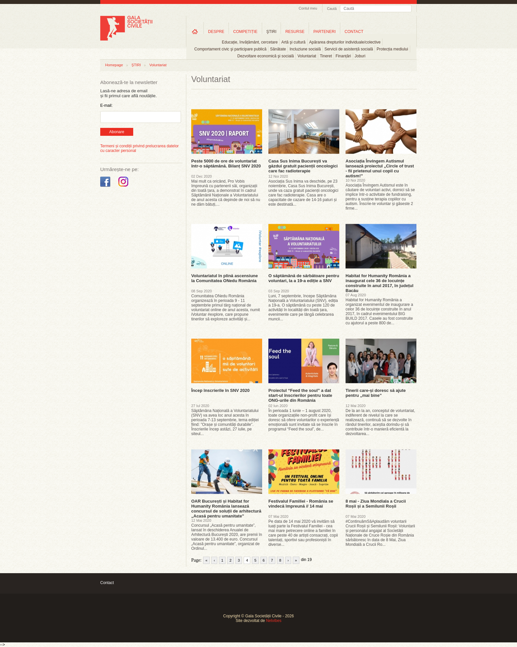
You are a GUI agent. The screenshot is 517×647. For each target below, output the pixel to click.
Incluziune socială (305, 49)
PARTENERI (324, 31)
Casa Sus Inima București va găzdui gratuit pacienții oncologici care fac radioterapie (303, 166)
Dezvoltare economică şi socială (265, 56)
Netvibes (274, 620)
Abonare (116, 132)
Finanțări (343, 56)
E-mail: (106, 105)
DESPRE (216, 31)
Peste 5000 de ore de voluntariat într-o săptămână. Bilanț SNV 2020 (226, 163)
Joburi (360, 56)
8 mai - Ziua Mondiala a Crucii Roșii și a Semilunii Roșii (376, 504)
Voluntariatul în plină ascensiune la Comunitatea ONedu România (224, 278)
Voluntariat (306, 56)
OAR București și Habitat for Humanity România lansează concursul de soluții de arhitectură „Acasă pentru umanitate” (226, 508)
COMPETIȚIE (245, 31)
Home (195, 31)
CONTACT (354, 31)
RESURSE (294, 31)
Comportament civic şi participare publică (230, 49)
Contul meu (308, 8)
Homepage (114, 65)
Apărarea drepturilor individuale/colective (345, 42)
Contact (107, 582)
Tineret (326, 56)
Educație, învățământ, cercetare (250, 42)
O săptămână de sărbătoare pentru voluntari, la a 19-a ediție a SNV (303, 278)
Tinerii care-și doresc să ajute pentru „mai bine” (376, 393)
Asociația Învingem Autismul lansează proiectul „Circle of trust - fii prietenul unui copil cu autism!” (380, 168)
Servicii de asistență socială (348, 49)
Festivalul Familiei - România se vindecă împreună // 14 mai (300, 504)
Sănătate (278, 49)
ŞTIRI (271, 31)
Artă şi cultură (293, 42)
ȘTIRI (136, 65)
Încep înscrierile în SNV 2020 (220, 390)
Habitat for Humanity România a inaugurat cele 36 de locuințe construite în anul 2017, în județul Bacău (379, 283)
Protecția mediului (392, 49)
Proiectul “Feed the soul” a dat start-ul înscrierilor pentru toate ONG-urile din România (300, 395)
